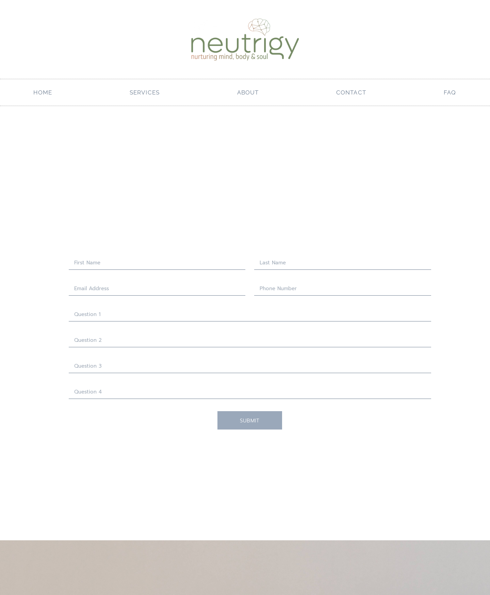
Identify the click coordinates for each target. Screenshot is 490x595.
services (145, 92)
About (248, 92)
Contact (351, 92)
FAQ (450, 92)
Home (42, 92)
